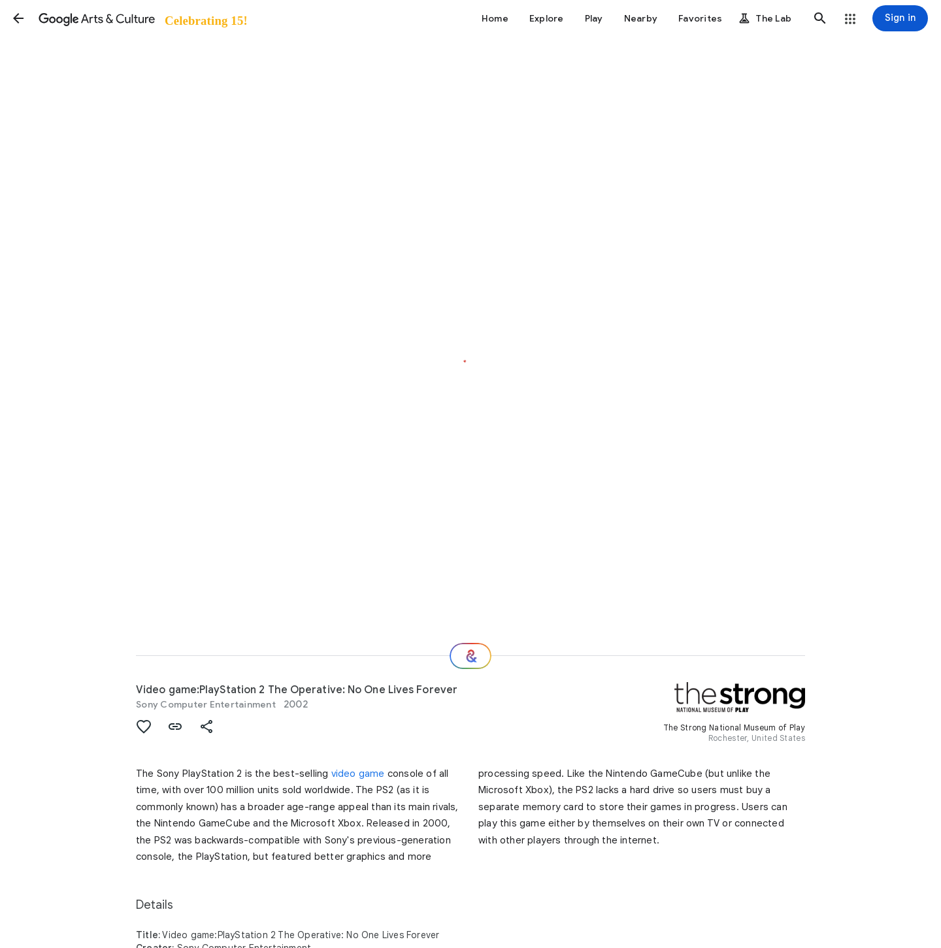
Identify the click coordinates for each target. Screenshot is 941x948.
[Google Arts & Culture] (142, 18)
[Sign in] (900, 18)
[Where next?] (470, 656)
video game (358, 773)
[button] (18, 18)
